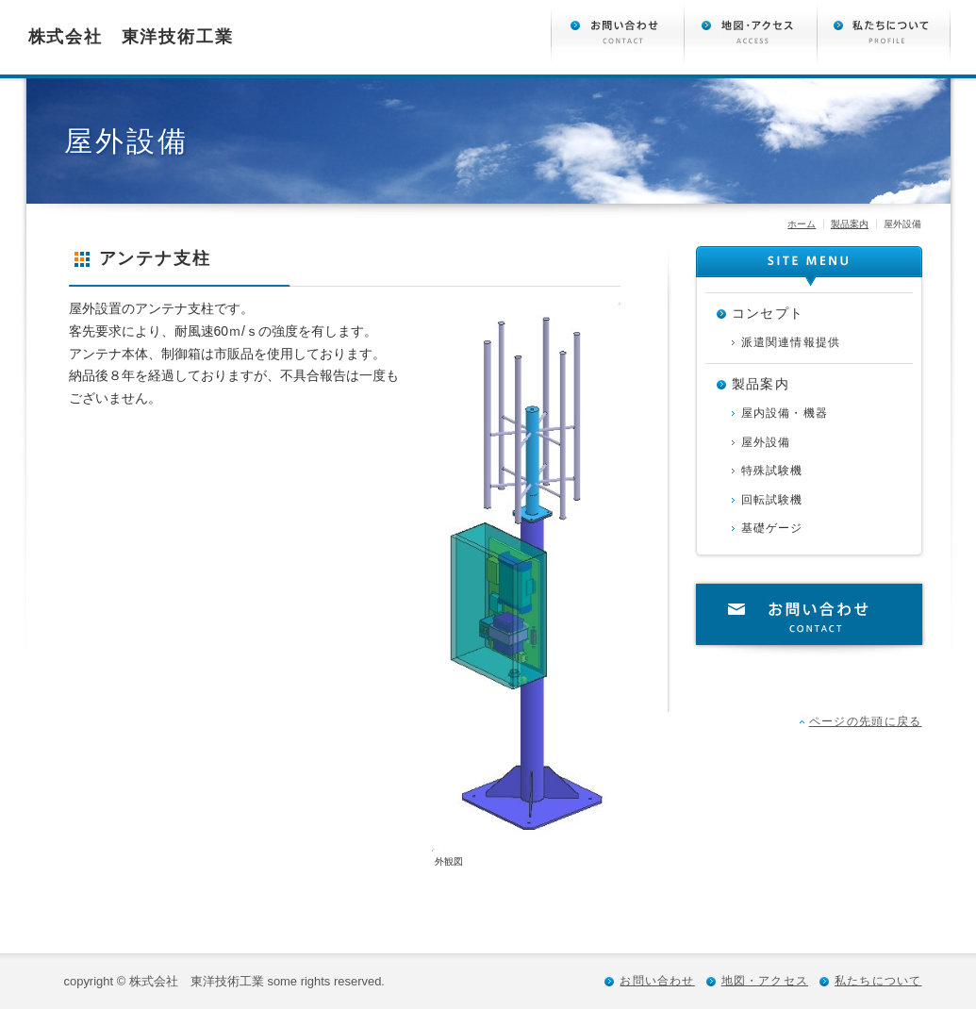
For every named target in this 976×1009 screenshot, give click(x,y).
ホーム (801, 224)
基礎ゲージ (772, 528)
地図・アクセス (764, 980)
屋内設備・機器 (784, 413)
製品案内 (849, 224)
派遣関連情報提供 (791, 342)
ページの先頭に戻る (865, 721)
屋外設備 (766, 442)
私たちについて (878, 980)
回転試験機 (772, 499)
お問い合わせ (809, 617)
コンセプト (768, 313)
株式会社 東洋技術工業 (131, 36)
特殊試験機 (772, 470)
